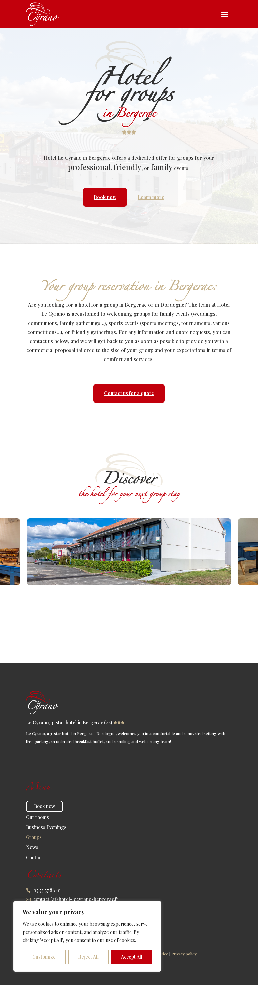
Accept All (131, 957)
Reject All (88, 957)
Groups (34, 837)
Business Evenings (46, 827)
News (32, 847)
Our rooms (37, 817)
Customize (44, 957)
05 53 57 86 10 (47, 890)
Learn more (151, 197)
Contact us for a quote (129, 393)
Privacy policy (184, 953)
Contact (34, 858)
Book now (105, 197)
